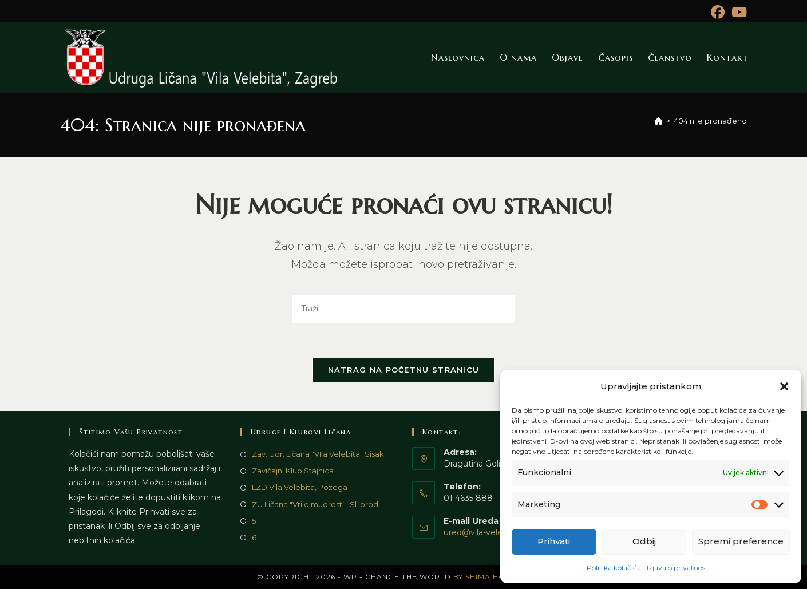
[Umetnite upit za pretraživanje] (403, 308)
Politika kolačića (614, 567)
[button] (784, 386)
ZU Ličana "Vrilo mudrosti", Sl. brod (315, 504)
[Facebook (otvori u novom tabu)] (717, 12)
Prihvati (553, 541)
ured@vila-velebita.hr (485, 532)
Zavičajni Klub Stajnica (293, 470)
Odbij (644, 541)
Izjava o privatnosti (678, 567)
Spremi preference (741, 541)
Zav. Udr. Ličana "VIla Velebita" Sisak (318, 453)
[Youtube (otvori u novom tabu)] (737, 12)
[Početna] (658, 120)
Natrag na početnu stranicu (404, 369)
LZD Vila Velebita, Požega (299, 487)
